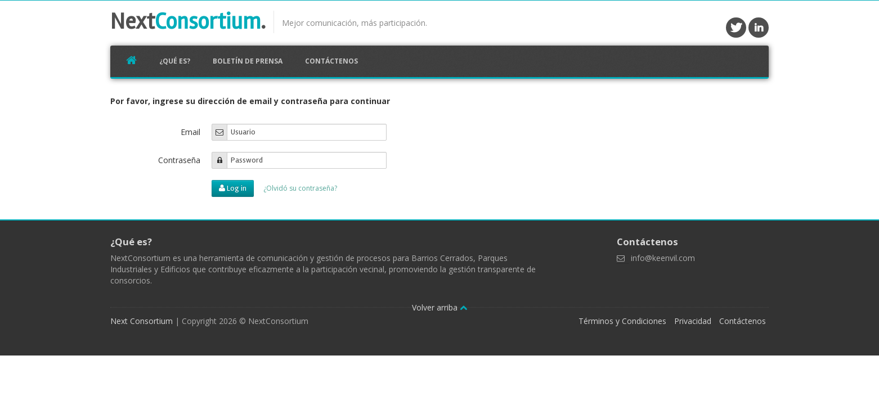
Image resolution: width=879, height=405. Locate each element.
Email (190, 132)
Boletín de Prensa (247, 61)
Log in (232, 188)
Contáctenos (331, 61)
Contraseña (179, 160)
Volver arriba (439, 307)
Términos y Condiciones (622, 321)
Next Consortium (141, 321)
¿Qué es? (174, 61)
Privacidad (692, 321)
